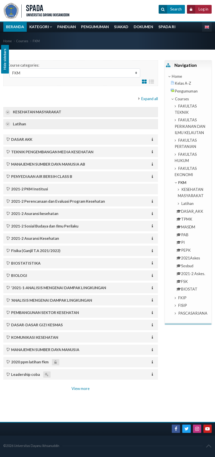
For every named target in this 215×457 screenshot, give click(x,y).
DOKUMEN (143, 26)
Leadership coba (25, 374)
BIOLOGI (19, 275)
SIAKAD (121, 26)
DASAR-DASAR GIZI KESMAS (37, 324)
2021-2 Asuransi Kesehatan (35, 238)
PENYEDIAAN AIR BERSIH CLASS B (41, 176)
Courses (22, 41)
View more (81, 388)
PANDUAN (66, 26)
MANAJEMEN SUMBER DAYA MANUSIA (45, 349)
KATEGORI (39, 26)
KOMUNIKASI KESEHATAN (34, 337)
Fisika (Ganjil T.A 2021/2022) (35, 250)
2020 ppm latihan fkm (30, 362)
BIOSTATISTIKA (26, 263)
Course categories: (23, 65)
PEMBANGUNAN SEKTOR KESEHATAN (45, 312)
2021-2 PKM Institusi (29, 189)
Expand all (149, 98)
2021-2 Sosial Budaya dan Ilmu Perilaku (44, 226)
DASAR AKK (21, 139)
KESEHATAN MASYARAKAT (37, 112)
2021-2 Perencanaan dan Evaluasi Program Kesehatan (58, 201)
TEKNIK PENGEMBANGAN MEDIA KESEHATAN (52, 152)
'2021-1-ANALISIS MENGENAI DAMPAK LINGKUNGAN (58, 287)
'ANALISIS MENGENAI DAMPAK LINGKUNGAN (51, 300)
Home (177, 76)
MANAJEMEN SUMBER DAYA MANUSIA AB (48, 164)
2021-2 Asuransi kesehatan (34, 213)
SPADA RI (167, 26)
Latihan (19, 124)
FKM (36, 41)
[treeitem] (188, 76)
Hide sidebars (5, 59)
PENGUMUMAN (95, 26)
